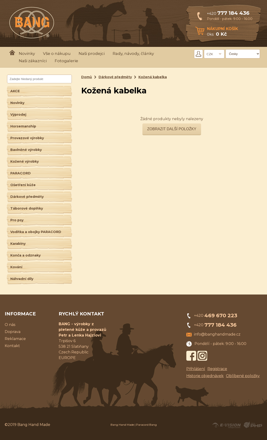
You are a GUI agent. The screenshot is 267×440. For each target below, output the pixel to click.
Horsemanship (23, 126)
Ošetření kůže (23, 185)
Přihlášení (195, 369)
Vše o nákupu (57, 53)
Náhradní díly (21, 279)
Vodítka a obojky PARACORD (35, 232)
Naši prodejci (92, 53)
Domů (86, 77)
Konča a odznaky (25, 255)
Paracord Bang (146, 424)
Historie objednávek (205, 376)
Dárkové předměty (27, 197)
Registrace (217, 369)
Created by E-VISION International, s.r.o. (226, 425)
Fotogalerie (66, 60)
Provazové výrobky (27, 138)
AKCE (15, 91)
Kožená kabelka (152, 77)
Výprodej (18, 114)
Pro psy (16, 220)
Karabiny (18, 243)
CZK (209, 54)
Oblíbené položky (243, 376)
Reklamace (15, 339)
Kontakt (12, 346)
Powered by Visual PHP (252, 425)
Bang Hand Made (122, 424)
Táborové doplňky (26, 208)
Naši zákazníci (33, 60)
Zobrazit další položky (171, 129)
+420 (228, 13)
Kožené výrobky (24, 161)
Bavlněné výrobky (26, 150)
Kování (16, 267)
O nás (10, 324)
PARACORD (20, 173)
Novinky (27, 53)
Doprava (12, 331)
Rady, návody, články (133, 53)
